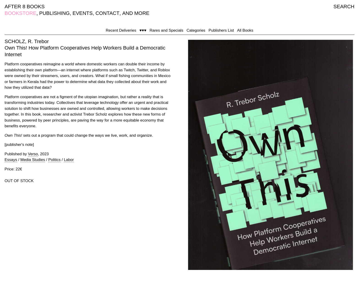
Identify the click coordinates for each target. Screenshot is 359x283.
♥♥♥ (142, 30)
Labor (69, 160)
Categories (196, 30)
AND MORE (136, 13)
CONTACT (107, 13)
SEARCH (343, 6)
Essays (11, 160)
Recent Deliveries (121, 30)
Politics (54, 160)
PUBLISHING (54, 13)
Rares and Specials (166, 30)
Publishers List (221, 30)
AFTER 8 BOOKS (25, 6)
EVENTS (83, 13)
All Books (245, 30)
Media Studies (32, 160)
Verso (33, 154)
